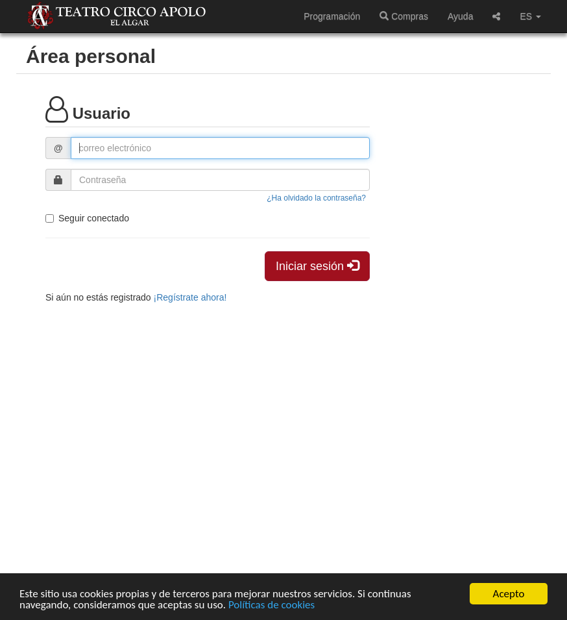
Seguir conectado (87, 218)
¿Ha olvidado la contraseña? (316, 198)
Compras (404, 16)
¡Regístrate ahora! (190, 297)
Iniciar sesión (317, 266)
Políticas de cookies (271, 605)
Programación (332, 16)
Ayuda (460, 16)
